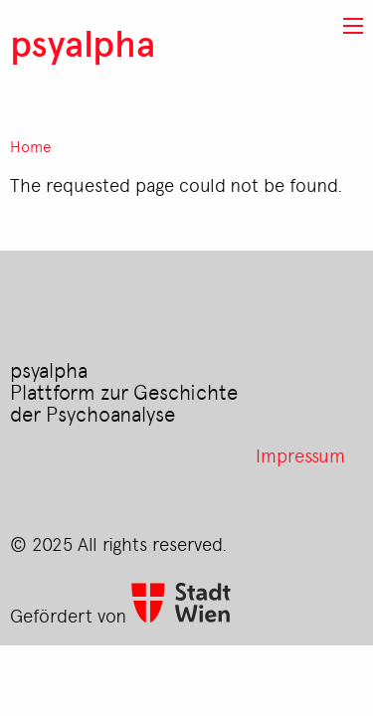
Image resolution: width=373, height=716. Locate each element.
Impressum (300, 454)
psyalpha (82, 42)
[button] (353, 26)
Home (31, 146)
